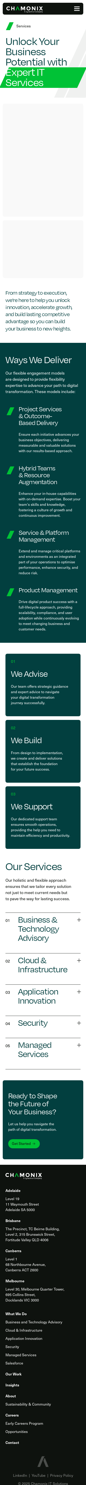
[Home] (24, 9)
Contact (12, 1442)
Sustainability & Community (28, 1404)
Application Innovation (23, 1338)
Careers (12, 1414)
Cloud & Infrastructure (23, 1330)
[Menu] (77, 8)
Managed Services (20, 1354)
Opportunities (16, 1431)
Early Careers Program (24, 1423)
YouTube (39, 1475)
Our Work (13, 1373)
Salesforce (14, 1363)
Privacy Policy (61, 1475)
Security (12, 1346)
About (10, 1395)
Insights (12, 1384)
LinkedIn (20, 1475)
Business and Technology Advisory (33, 1322)
